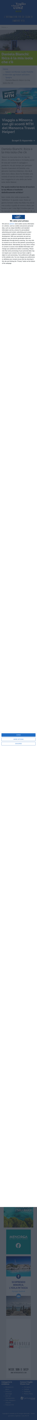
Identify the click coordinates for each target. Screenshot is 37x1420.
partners (11, 223)
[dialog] (18, 710)
